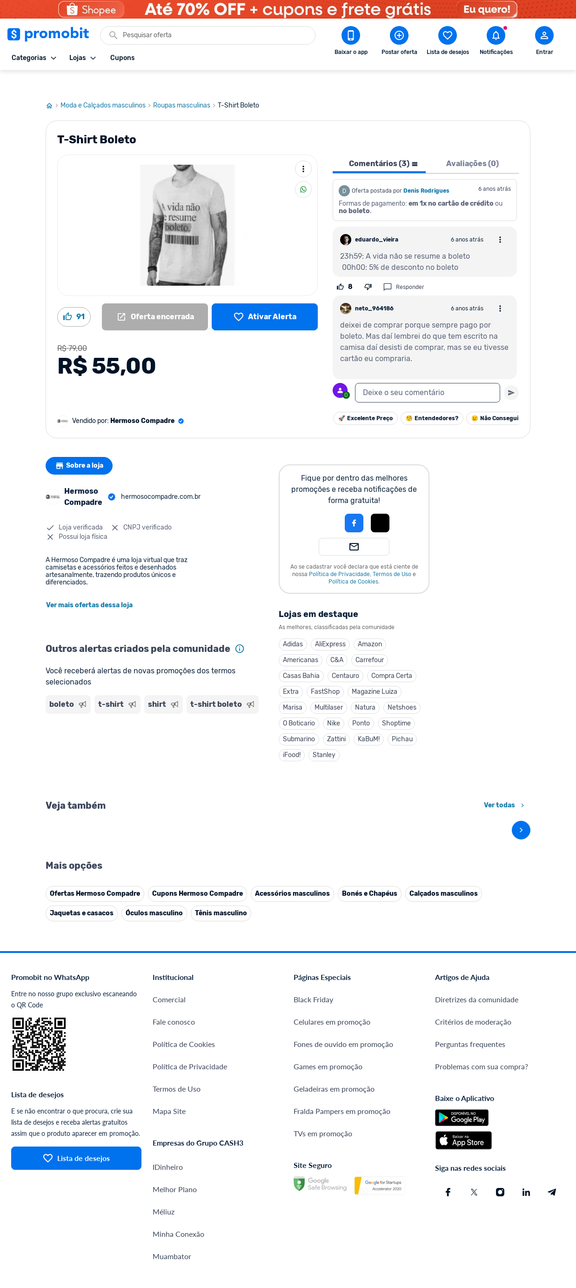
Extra (291, 671)
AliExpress (330, 624)
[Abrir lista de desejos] (447, 42)
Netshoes (402, 687)
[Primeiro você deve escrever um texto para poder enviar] (511, 372)
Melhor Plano (175, 1106)
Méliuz (163, 1128)
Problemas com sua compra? (481, 983)
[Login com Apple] (380, 502)
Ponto (361, 703)
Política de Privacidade (339, 553)
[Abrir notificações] (496, 42)
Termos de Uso (392, 553)
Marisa (292, 687)
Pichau (402, 719)
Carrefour (369, 640)
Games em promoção (328, 983)
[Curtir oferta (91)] (74, 296)
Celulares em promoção (332, 938)
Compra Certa (391, 655)
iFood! (292, 734)
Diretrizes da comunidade (476, 916)
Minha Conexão (178, 1151)
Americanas (300, 640)
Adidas (293, 624)
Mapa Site (169, 1028)
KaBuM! (369, 719)
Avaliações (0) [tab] (472, 143)
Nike (333, 703)
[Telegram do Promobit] (552, 1109)
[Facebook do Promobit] (448, 1109)
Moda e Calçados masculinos (106, 85)
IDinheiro (168, 1084)
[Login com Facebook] (354, 502)
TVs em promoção (323, 1050)
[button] (322, 502)
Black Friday (313, 916)
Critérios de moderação (473, 938)
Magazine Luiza (374, 671)
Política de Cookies (353, 561)
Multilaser (329, 687)
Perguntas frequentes (470, 961)
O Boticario (299, 703)
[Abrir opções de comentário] (500, 219)
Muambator (172, 1173)
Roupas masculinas (185, 85)
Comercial (169, 916)
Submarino (299, 719)
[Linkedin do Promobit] (526, 1109)
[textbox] (427, 372)
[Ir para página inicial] (53, 85)
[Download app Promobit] (351, 42)
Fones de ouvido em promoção (343, 961)
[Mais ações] (303, 148)
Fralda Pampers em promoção (342, 1028)
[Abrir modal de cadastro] (544, 42)
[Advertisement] (153, 735)
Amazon (370, 624)
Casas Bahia (301, 655)
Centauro (345, 655)
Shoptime (396, 703)
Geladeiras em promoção (334, 1005)
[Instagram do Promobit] (500, 1109)
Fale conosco (174, 938)
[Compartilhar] (303, 169)
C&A (336, 640)
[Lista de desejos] (265, 296)
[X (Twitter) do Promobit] (474, 1109)
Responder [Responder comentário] (403, 266)
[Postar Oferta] (399, 42)
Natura (365, 687)
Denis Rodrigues (426, 170)
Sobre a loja (81, 445)
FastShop (325, 671)
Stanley (324, 734)
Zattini (336, 719)
